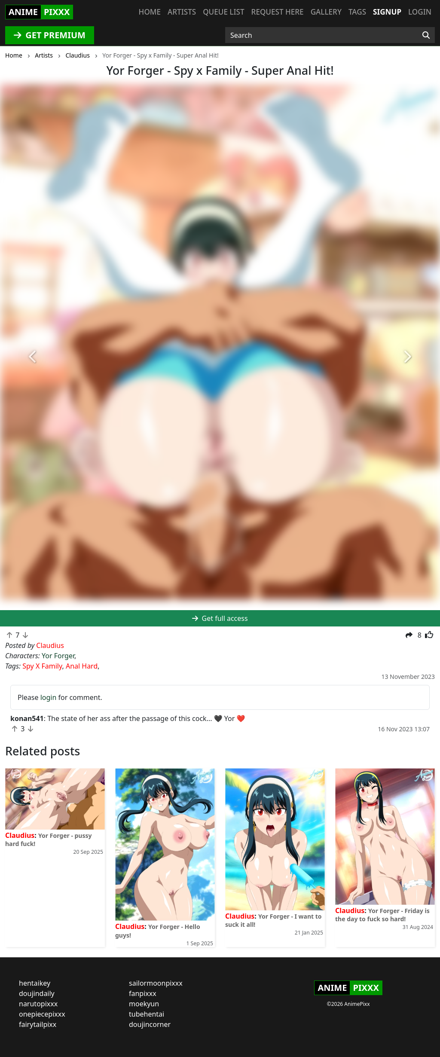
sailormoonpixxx (156, 983)
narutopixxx (38, 1003)
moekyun (144, 1003)
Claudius (19, 835)
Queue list (223, 12)
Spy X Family (42, 666)
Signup (387, 12)
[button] (33, 357)
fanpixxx (142, 993)
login (48, 697)
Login (419, 12)
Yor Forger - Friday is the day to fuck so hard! (382, 915)
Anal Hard (82, 666)
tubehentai (146, 1014)
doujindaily (37, 993)
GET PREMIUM (50, 35)
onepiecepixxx (42, 1014)
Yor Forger (58, 655)
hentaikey (34, 983)
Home (150, 12)
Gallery (326, 12)
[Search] (426, 35)
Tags (357, 12)
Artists (182, 12)
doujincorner (150, 1024)
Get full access (220, 618)
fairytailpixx (37, 1024)
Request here (277, 12)
